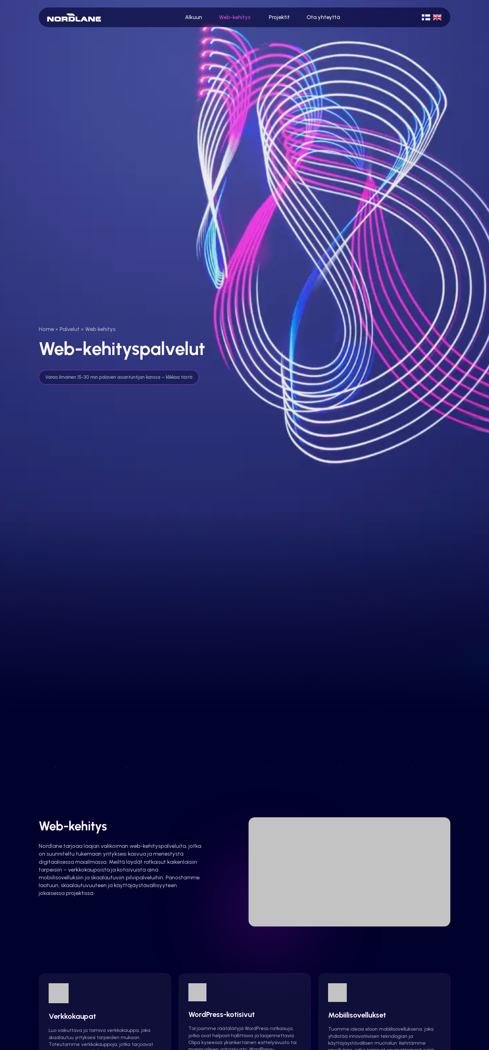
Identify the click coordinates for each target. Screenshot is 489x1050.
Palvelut (70, 329)
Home (46, 329)
